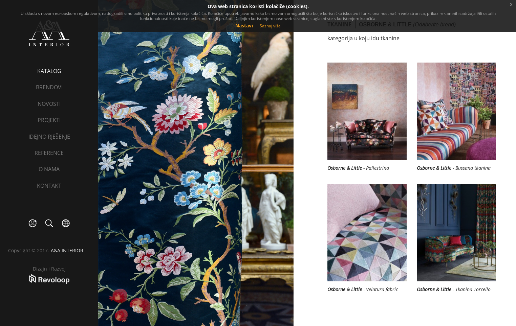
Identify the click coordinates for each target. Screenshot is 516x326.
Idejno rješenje (49, 136)
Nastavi (244, 25)
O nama (49, 169)
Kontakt (49, 185)
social (32, 223)
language (66, 223)
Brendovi (49, 87)
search (49, 223)
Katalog (49, 71)
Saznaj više (270, 26)
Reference (49, 153)
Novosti (49, 104)
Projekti (49, 120)
